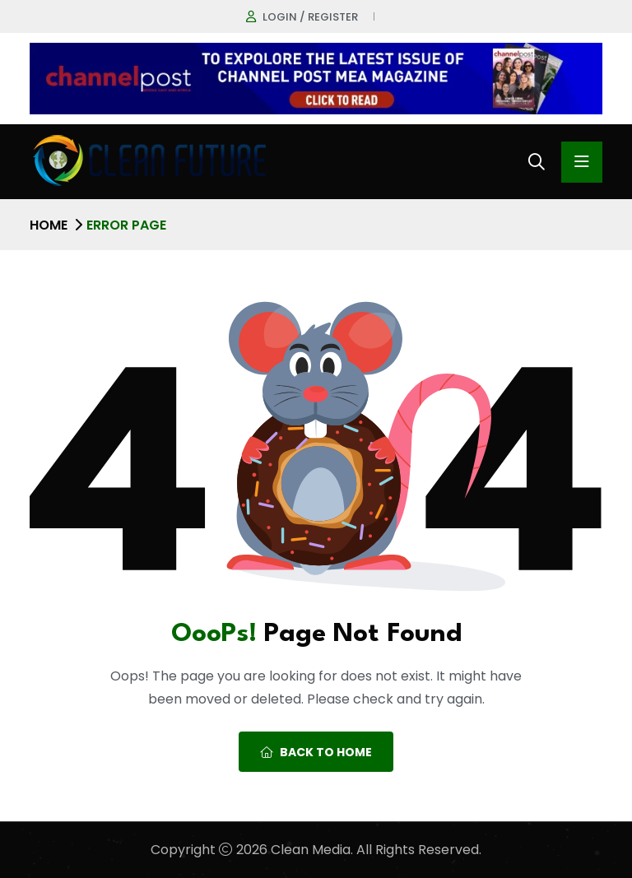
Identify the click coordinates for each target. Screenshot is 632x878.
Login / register (310, 17)
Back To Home (316, 752)
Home (48, 225)
